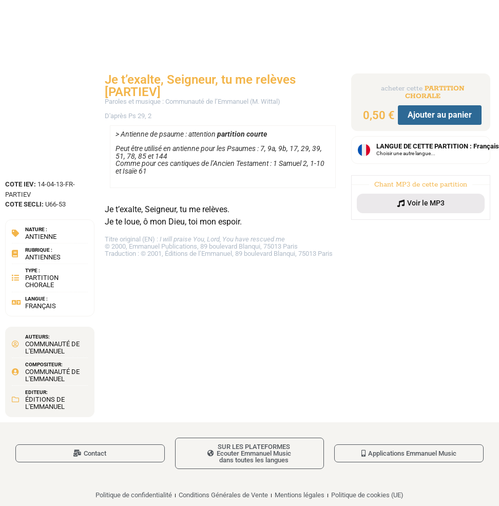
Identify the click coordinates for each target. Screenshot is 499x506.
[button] (421, 203)
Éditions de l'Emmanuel (45, 403)
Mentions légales (299, 495)
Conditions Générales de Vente (223, 495)
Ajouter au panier (440, 115)
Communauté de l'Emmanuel (52, 347)
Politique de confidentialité (133, 495)
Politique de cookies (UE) (367, 495)
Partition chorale (42, 281)
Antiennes (43, 257)
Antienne (40, 236)
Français (40, 306)
